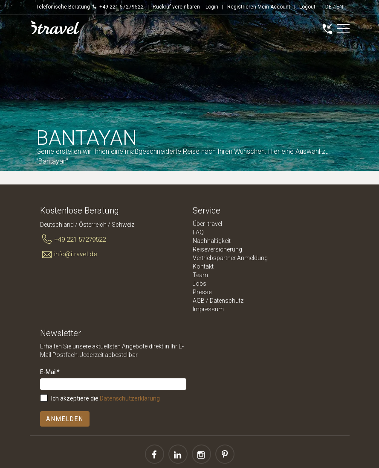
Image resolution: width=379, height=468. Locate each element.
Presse (202, 292)
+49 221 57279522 (73, 239)
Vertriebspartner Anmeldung (230, 257)
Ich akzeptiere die (105, 398)
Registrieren (241, 7)
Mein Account (273, 7)
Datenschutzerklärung (130, 398)
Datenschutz (226, 300)
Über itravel (207, 223)
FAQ (198, 232)
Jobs (199, 283)
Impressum (208, 309)
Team (200, 275)
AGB (199, 300)
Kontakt (203, 266)
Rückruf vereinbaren (176, 7)
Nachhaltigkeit (212, 240)
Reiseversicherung (217, 249)
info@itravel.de (69, 254)
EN (339, 7)
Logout (307, 7)
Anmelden (65, 418)
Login (211, 7)
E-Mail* (50, 372)
